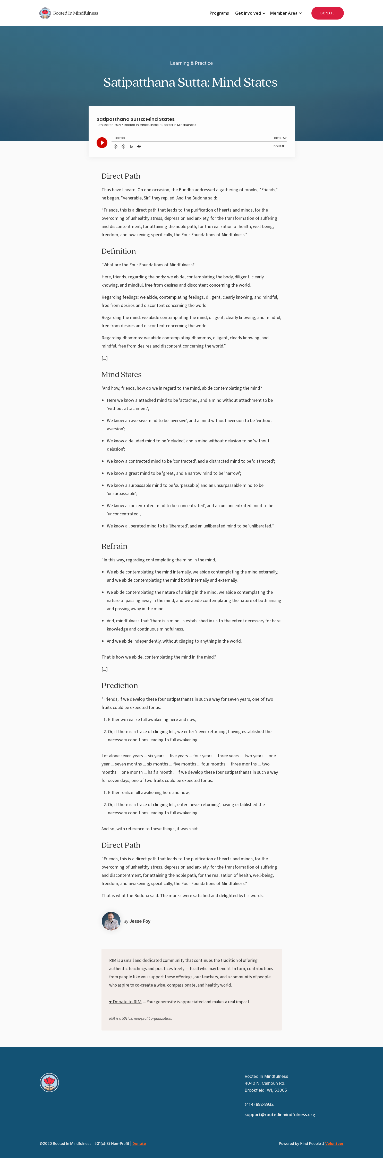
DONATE (327, 13)
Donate (139, 1143)
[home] (115, 13)
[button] (249, 13)
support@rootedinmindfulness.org (280, 1114)
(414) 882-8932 (259, 1104)
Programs (219, 13)
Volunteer (334, 1143)
